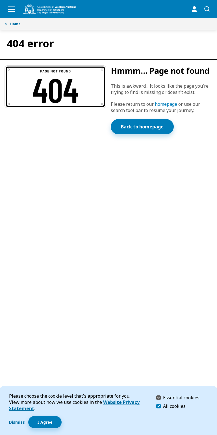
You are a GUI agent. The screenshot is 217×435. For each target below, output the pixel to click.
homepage (166, 104)
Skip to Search (1, 1)
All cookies (174, 406)
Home (13, 23)
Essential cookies (181, 397)
